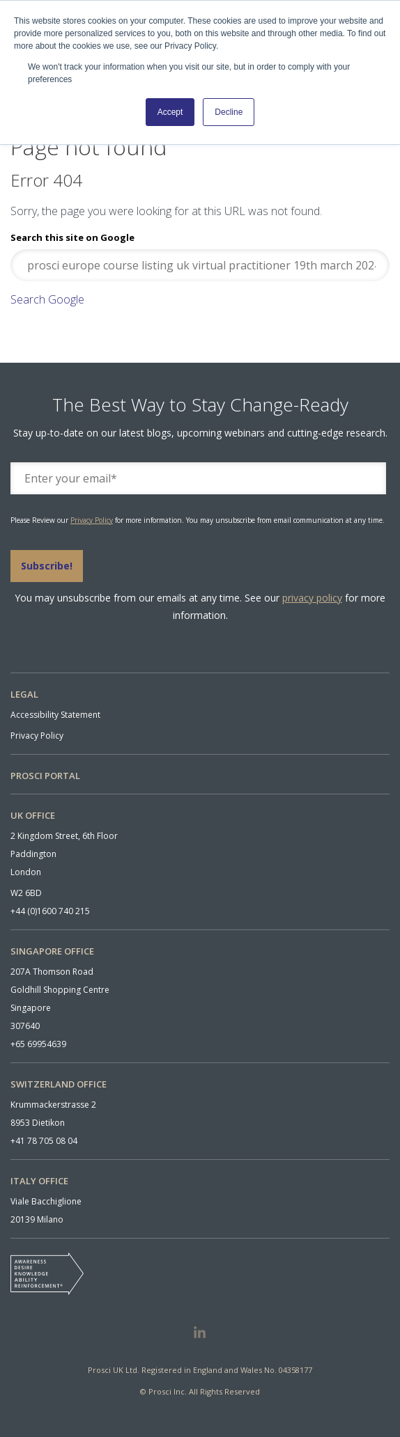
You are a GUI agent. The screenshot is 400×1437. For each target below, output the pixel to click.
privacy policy (312, 597)
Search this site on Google (72, 237)
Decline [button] (229, 112)
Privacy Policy (91, 520)
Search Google (47, 299)
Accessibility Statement (55, 715)
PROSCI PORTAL (45, 775)
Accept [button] (170, 112)
